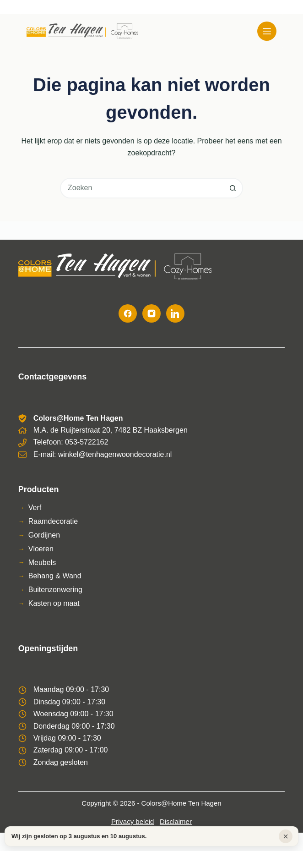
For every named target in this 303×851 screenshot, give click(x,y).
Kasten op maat (54, 603)
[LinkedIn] (175, 313)
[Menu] (266, 31)
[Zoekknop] (232, 188)
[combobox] (142, 188)
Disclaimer (176, 821)
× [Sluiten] (285, 836)
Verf (34, 507)
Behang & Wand (54, 576)
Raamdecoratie (53, 521)
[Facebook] (128, 313)
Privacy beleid (132, 821)
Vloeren (41, 549)
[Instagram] (151, 313)
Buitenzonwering (55, 589)
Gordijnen (44, 535)
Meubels (42, 562)
